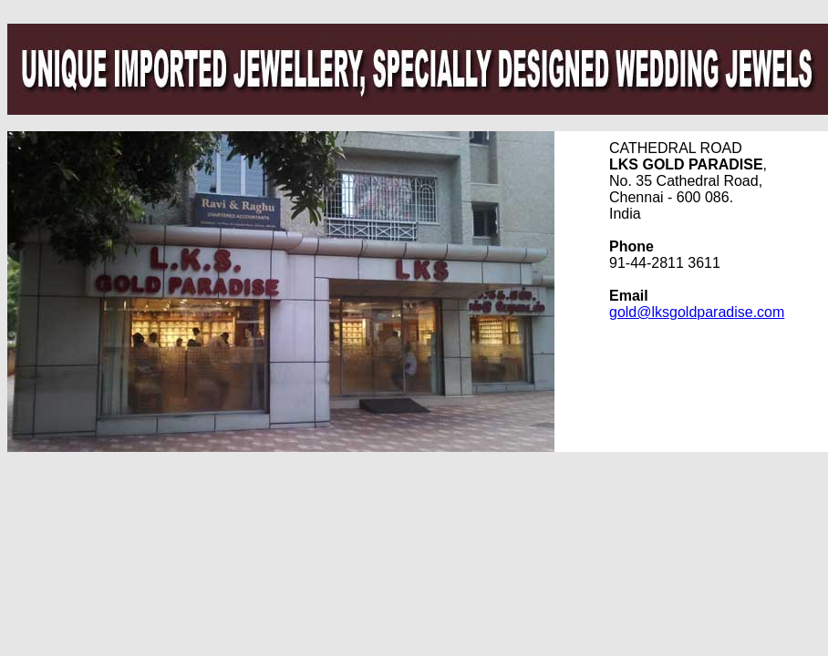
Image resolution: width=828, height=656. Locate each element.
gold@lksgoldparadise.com (696, 312)
